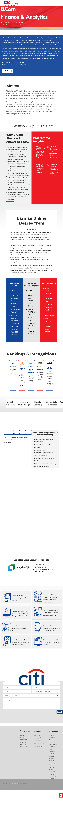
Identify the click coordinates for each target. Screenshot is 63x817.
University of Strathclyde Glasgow (53, 776)
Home (22, 735)
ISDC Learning (24, 747)
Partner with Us (39, 743)
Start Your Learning (23, 743)
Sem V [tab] (26, 432)
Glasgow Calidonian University (52, 758)
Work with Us (38, 746)
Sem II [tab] (9, 432)
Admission (37, 741)
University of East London (53, 764)
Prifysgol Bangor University (52, 769)
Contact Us (37, 738)
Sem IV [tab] (21, 432)
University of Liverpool (53, 736)
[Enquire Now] (61, 795)
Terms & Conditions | (8, 786)
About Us (37, 735)
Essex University (52, 741)
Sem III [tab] (15, 432)
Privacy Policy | (18, 786)
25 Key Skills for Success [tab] (51, 403)
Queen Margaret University (52, 751)
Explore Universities (23, 738)
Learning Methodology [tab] (24, 403)
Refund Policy (25, 786)
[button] (5, 677)
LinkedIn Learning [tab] (38, 403)
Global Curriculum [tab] (10, 403)
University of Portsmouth (53, 745)
